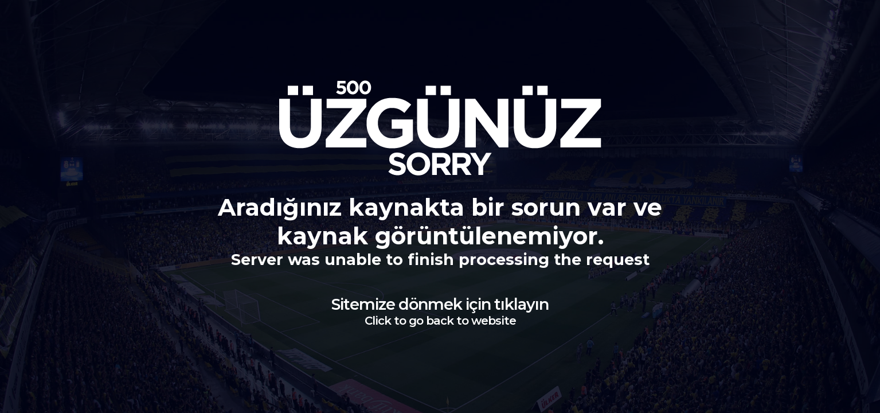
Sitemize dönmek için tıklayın (440, 311)
